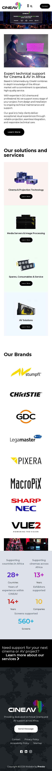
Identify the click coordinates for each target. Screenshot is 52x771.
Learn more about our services (23, 657)
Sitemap (37, 743)
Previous (2, 544)
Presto (41, 766)
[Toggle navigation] (27, 5)
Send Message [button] (26, 729)
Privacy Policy (32, 739)
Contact (45, 6)
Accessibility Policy (19, 743)
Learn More (14, 132)
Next (50, 544)
